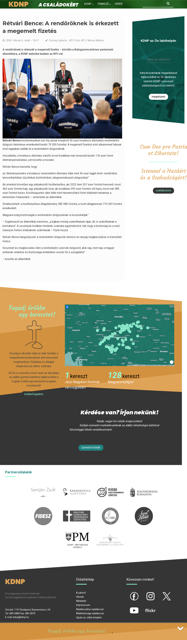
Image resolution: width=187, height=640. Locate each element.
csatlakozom (163, 190)
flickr (146, 607)
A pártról (81, 592)
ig (144, 593)
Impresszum (83, 605)
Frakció (103, 3)
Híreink (80, 596)
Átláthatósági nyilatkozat (90, 613)
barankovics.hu (76, 485)
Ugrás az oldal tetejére (89, 617)
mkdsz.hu (76, 509)
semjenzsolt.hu (43, 485)
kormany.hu (143, 485)
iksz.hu (110, 485)
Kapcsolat (110, 11)
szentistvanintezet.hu (144, 509)
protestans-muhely (77, 532)
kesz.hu (110, 509)
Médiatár (81, 600)
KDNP (87, 3)
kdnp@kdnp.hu (21, 617)
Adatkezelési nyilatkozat (90, 609)
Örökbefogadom (33, 394)
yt (128, 607)
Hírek (118, 3)
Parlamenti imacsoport (110, 532)
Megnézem (158, 96)
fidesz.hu (43, 509)
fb (128, 593)
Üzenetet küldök (90, 447)
